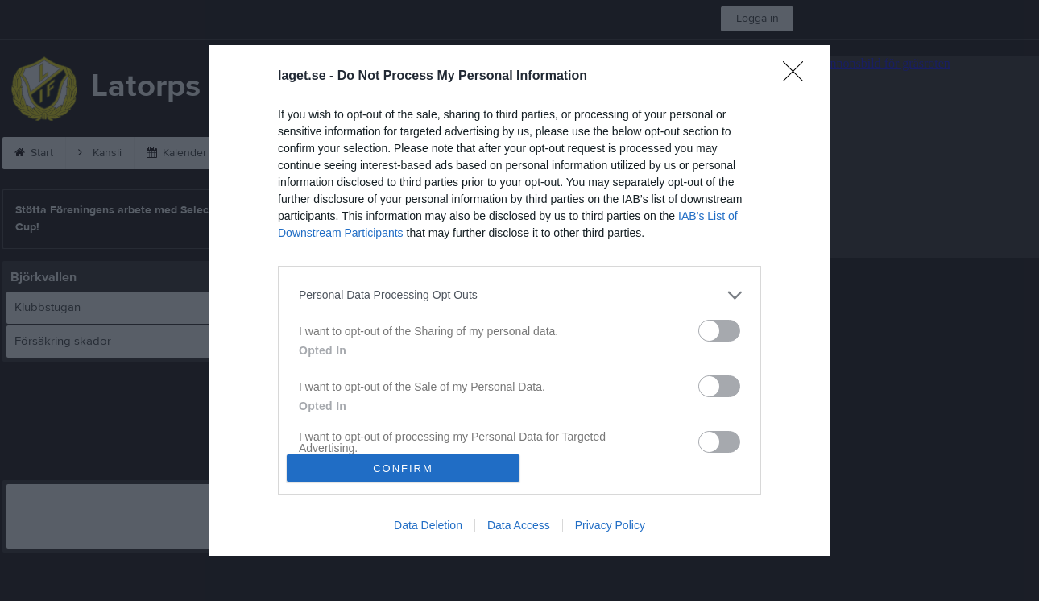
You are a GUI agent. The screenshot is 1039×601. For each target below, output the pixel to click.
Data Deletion (428, 525)
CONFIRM (403, 468)
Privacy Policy (610, 525)
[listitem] (519, 295)
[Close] (798, 76)
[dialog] (519, 301)
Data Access (518, 525)
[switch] (719, 331)
